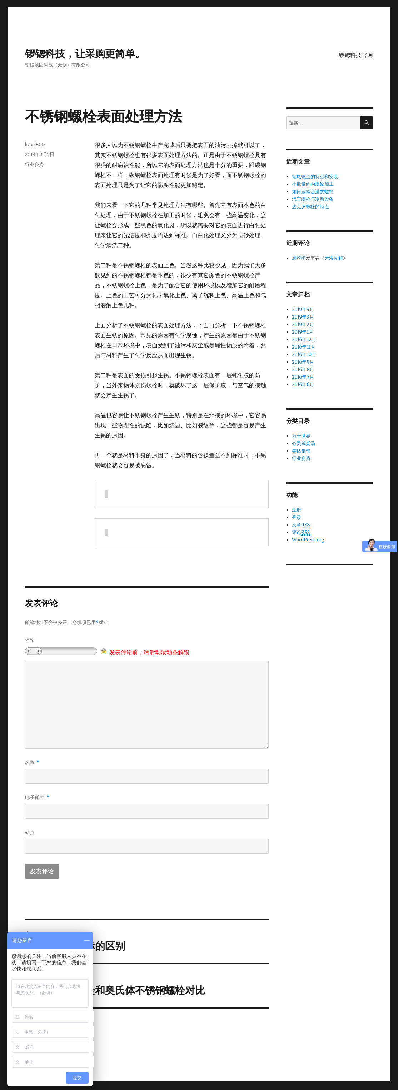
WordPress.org (308, 540)
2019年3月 (303, 317)
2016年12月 (304, 339)
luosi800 (35, 144)
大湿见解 (333, 258)
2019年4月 (303, 309)
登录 (296, 517)
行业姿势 (34, 164)
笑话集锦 (301, 451)
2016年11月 (303, 347)
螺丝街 (299, 258)
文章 (301, 525)
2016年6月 (303, 384)
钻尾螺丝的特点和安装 (315, 177)
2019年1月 (302, 332)
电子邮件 (37, 797)
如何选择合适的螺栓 (313, 192)
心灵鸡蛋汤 (303, 443)
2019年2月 (303, 324)
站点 (30, 832)
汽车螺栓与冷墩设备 (313, 199)
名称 (32, 762)
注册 (296, 510)
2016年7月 (303, 377)
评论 (30, 639)
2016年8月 (303, 369)
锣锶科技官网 (356, 55)
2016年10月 (304, 354)
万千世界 (301, 436)
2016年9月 (303, 362)
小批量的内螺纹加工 (313, 184)
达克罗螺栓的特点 (310, 207)
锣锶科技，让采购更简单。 (85, 54)
